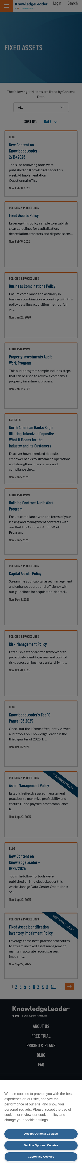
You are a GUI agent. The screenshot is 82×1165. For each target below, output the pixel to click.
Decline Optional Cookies (41, 1145)
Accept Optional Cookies (41, 1133)
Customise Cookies (41, 1156)
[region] (41, 1122)
